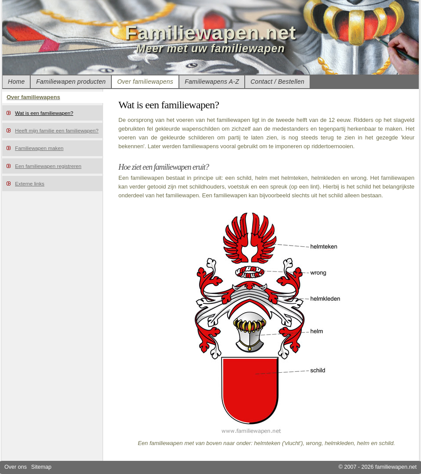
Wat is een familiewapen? (44, 113)
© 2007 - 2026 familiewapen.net (378, 467)
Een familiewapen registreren (48, 166)
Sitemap (41, 467)
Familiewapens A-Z (212, 81)
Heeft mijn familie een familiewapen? (56, 130)
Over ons (15, 467)
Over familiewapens (145, 81)
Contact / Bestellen (277, 81)
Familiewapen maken (39, 148)
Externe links (29, 183)
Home (16, 81)
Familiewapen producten (71, 81)
